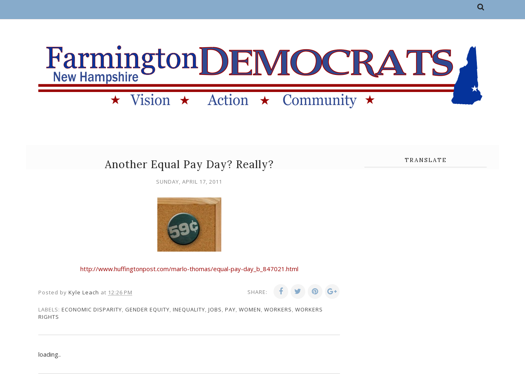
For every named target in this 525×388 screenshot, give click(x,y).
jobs (215, 309)
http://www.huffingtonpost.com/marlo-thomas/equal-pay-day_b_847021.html (189, 269)
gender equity (147, 309)
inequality (189, 309)
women (250, 309)
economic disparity (92, 309)
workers (278, 309)
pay (230, 309)
